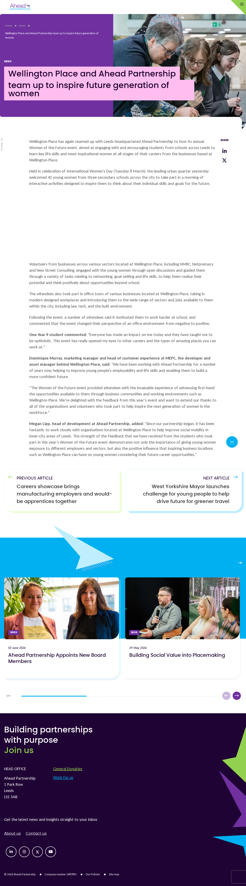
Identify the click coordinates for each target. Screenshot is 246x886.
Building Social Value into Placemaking (177, 655)
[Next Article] (180, 494)
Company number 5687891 (61, 874)
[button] (237, 696)
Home (8, 25)
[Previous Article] (66, 494)
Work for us (63, 777)
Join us (19, 750)
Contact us (36, 833)
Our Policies (93, 874)
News (22, 25)
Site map (114, 874)
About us (12, 833)
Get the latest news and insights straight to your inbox (50, 819)
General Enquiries (67, 768)
